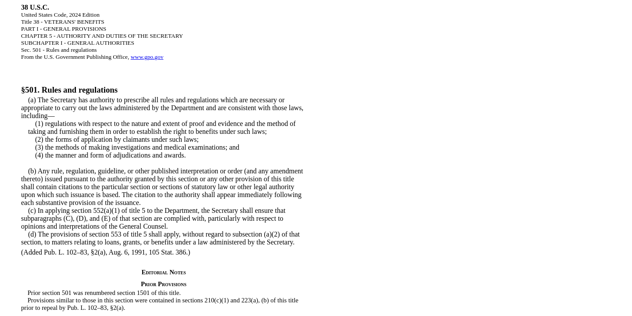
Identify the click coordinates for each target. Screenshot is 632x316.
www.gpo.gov (147, 57)
